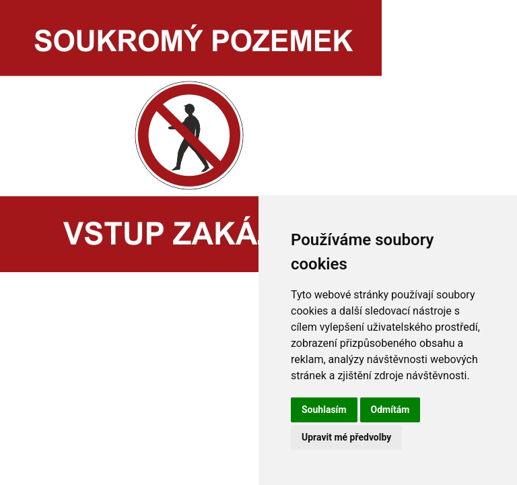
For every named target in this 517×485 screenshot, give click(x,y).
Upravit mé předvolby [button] (346, 437)
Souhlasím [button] (324, 409)
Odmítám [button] (390, 409)
